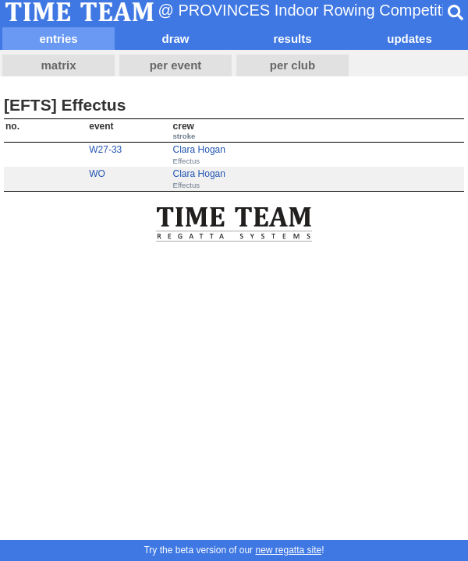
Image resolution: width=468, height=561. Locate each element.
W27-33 (105, 149)
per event (176, 65)
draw (175, 38)
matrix (58, 65)
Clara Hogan (199, 149)
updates (409, 38)
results (292, 38)
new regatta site (288, 550)
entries (58, 38)
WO (97, 173)
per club (292, 65)
